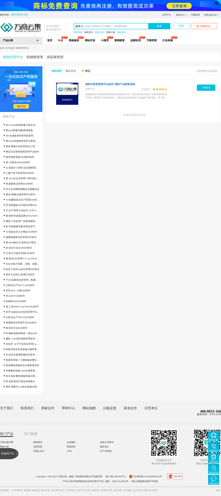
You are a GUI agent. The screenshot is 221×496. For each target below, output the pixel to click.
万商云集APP (211, 15)
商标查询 (37, 442)
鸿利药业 (95, 490)
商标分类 (4, 446)
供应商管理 (55, 57)
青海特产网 (106, 490)
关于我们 (6, 408)
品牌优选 (37, 446)
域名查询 (121, 32)
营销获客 (119, 40)
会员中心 (166, 14)
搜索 (159, 26)
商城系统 (71, 446)
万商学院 (151, 40)
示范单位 (151, 408)
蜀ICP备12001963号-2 (115, 476)
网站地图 (89, 408)
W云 (60, 40)
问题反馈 (195, 14)
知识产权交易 (83, 490)
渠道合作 (130, 408)
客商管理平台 (22, 48)
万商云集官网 (6, 442)
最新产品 (9, 116)
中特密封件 (17, 490)
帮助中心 (68, 408)
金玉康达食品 (57, 490)
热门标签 (31, 434)
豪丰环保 (45, 490)
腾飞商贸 (153, 490)
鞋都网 (27, 490)
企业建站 (71, 442)
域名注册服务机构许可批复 (144, 481)
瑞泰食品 (35, 490)
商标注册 (110, 32)
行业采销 (167, 40)
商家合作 (48, 408)
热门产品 (6, 434)
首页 (49, 40)
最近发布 (71, 71)
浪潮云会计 (38, 451)
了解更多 (206, 87)
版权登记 (88, 32)
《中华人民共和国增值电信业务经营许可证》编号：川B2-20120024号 (95, 481)
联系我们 (27, 408)
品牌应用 (135, 40)
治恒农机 (117, 490)
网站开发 (90, 40)
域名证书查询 (106, 442)
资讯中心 (181, 15)
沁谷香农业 (70, 490)
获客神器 (78, 32)
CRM (69, 451)
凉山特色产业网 (140, 490)
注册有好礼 (204, 26)
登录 (181, 26)
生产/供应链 (106, 451)
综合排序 (57, 71)
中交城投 (127, 490)
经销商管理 (35, 57)
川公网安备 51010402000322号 (145, 476)
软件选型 (10, 48)
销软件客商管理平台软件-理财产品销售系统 (110, 84)
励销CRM (99, 32)
